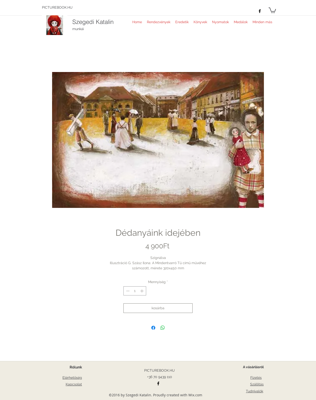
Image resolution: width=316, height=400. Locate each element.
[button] (272, 10)
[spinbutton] (134, 291)
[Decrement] (127, 291)
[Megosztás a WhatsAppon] (163, 328)
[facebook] (259, 11)
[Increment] (142, 291)
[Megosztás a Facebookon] (153, 328)
